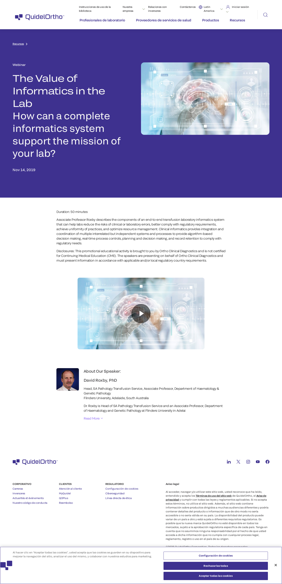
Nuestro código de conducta (30, 502)
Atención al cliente (70, 488)
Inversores (19, 493)
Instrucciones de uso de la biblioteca (95, 8)
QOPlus (63, 498)
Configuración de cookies (121, 488)
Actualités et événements (28, 498)
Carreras (18, 488)
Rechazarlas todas (215, 565)
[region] (141, 565)
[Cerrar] (275, 565)
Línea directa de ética (118, 498)
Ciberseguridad (115, 493)
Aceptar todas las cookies (215, 575)
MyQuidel (65, 493)
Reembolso (66, 502)
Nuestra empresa (128, 8)
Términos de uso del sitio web (214, 495)
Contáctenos (188, 6)
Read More (92, 418)
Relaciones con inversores (157, 8)
